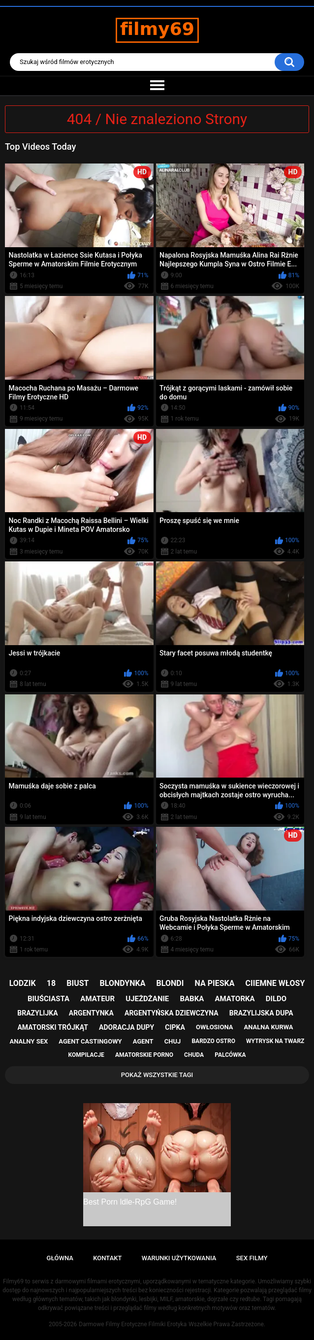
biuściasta (48, 998)
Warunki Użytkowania (179, 1258)
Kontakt (107, 1258)
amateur (97, 998)
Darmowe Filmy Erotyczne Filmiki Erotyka (133, 1324)
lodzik (22, 983)
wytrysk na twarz (275, 1041)
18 (51, 983)
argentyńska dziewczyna (172, 1013)
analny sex (29, 1041)
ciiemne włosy (275, 983)
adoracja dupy (126, 1027)
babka (192, 998)
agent (143, 1041)
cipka (175, 1027)
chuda (194, 1054)
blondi (170, 983)
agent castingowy (90, 1041)
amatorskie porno (144, 1054)
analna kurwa (268, 1027)
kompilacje (86, 1054)
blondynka (123, 983)
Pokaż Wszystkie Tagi (157, 1075)
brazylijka (37, 1013)
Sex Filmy (252, 1258)
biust (77, 983)
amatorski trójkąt (52, 1027)
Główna (60, 1258)
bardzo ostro (213, 1041)
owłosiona (214, 1027)
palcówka (230, 1054)
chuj (172, 1041)
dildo (276, 998)
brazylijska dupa (261, 1013)
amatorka (234, 998)
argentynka (91, 1013)
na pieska (215, 983)
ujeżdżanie (147, 998)
